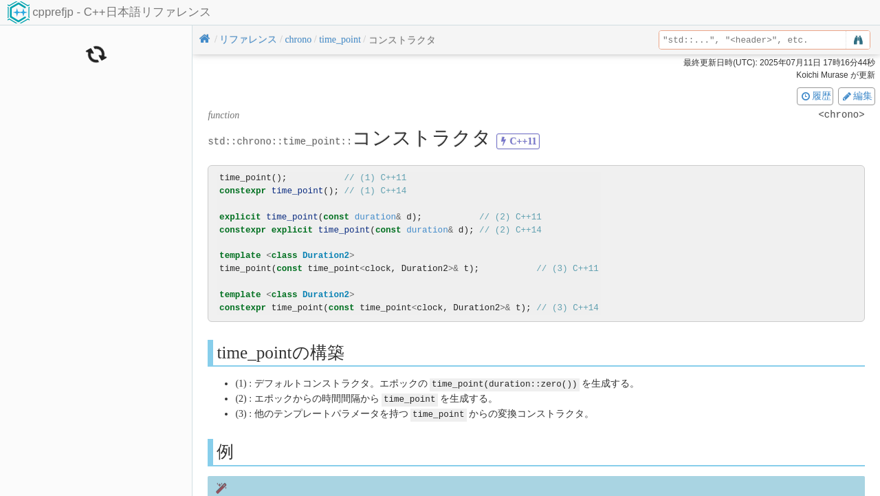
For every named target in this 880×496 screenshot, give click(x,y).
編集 (856, 95)
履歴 (815, 95)
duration (375, 217)
